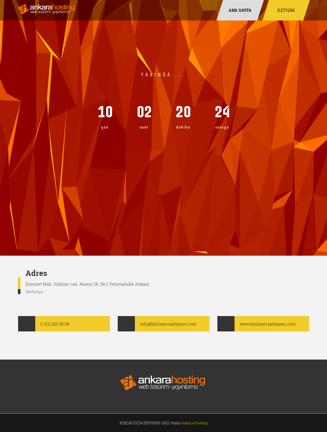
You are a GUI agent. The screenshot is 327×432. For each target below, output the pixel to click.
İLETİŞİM (286, 10)
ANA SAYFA (240, 10)
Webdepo (34, 291)
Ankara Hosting (194, 422)
